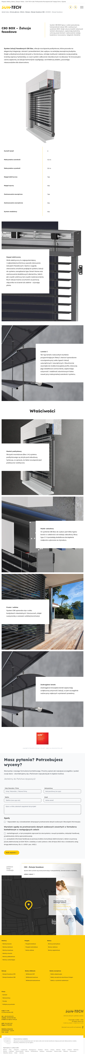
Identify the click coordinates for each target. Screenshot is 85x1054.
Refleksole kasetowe (32, 977)
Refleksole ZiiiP (30, 974)
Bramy (49, 940)
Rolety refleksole (30, 971)
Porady (4, 1001)
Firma (3, 991)
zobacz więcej (28, 874)
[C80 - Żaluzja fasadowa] (51, 870)
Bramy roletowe (53, 947)
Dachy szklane (30, 950)
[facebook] (70, 7)
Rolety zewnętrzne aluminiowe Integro (61, 977)
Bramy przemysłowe (54, 944)
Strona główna (14, 12)
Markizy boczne (7, 944)
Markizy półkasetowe (8, 956)
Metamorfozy (6, 998)
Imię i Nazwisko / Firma (12, 788)
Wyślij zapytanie (11, 852)
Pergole (27, 940)
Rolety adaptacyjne (56, 974)
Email (46, 797)
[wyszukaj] (75, 7)
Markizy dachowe (7, 947)
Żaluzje (27, 12)
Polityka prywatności (8, 1004)
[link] (11, 7)
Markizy (4, 940)
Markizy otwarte (7, 953)
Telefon (7, 797)
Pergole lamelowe (31, 944)
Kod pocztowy (48, 788)
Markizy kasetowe (7, 950)
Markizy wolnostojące (8, 959)
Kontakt (4, 994)
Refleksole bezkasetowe (33, 980)
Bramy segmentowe (54, 950)
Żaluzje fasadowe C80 (37, 12)
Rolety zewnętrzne (55, 971)
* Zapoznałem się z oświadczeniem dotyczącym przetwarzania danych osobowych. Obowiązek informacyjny (43, 822)
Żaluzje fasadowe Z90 (8, 974)
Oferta (22, 12)
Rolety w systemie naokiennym (59, 980)
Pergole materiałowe (32, 947)
